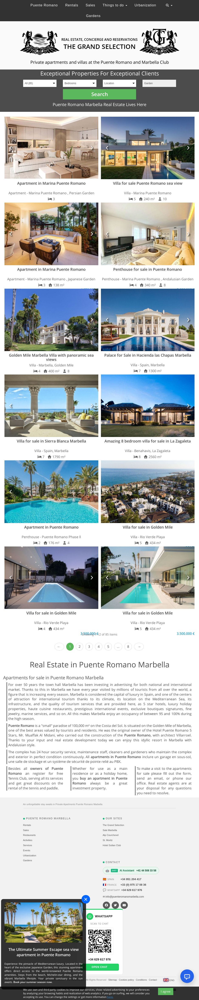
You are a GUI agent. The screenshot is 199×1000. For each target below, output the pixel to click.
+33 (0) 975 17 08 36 (133, 884)
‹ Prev (59, 647)
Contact (153, 980)
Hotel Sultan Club (112, 845)
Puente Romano (44, 5)
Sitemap (112, 980)
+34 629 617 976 (131, 890)
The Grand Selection (113, 825)
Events (26, 850)
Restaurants (29, 835)
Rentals (71, 5)
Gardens (93, 16)
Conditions (142, 980)
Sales (90, 5)
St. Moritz (108, 840)
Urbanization (145, 5)
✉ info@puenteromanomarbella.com (123, 896)
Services (27, 845)
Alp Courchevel (111, 835)
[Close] (86, 899)
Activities (27, 840)
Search (99, 94)
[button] (11, 148)
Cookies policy (126, 980)
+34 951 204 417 (131, 879)
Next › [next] (139, 647)
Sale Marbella (110, 830)
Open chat (99, 967)
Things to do (115, 5)
